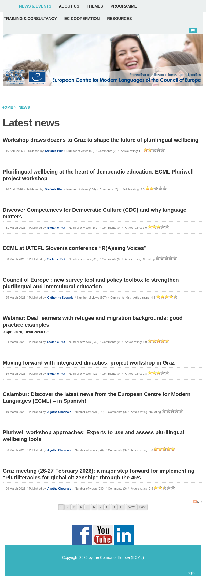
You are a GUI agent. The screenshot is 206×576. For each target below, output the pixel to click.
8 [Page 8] (107, 507)
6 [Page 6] (94, 507)
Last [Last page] (142, 507)
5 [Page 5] (87, 507)
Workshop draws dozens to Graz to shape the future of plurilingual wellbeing (100, 140)
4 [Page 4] (81, 507)
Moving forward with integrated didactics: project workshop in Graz (89, 363)
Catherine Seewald (60, 297)
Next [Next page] (131, 507)
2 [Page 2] (67, 507)
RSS (198, 502)
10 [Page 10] (121, 507)
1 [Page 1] (61, 507)
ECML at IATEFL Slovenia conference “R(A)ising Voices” (74, 248)
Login (190, 573)
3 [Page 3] (74, 507)
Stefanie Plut (54, 151)
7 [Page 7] (101, 507)
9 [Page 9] (114, 507)
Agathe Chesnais (59, 412)
